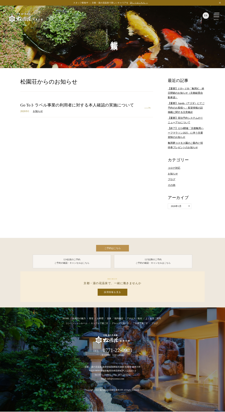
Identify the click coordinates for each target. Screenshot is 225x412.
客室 (91, 319)
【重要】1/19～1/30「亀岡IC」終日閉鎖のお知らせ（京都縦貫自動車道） (186, 93)
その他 (171, 185)
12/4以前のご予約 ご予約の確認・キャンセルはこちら (72, 261)
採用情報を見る (112, 292)
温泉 (109, 319)
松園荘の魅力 (79, 319)
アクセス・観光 (134, 319)
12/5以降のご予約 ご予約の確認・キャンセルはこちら (153, 261)
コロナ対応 (174, 168)
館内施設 (119, 319)
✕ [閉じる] (220, 3)
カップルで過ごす (99, 323)
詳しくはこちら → (139, 3)
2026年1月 (176, 206)
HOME (66, 319)
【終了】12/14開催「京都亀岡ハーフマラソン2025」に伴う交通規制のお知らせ (185, 133)
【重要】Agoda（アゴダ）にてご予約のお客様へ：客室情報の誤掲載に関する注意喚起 (186, 108)
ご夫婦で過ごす (140, 323)
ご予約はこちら (112, 248)
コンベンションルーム (76, 323)
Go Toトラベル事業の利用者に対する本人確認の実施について (77, 105)
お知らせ (38, 111)
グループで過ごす (120, 323)
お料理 (100, 319)
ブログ (171, 179)
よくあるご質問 (153, 319)
